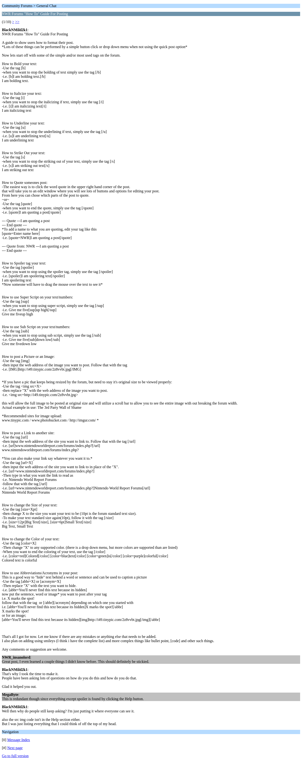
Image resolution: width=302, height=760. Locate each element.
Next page (15, 748)
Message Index (18, 740)
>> (17, 22)
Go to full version (15, 756)
